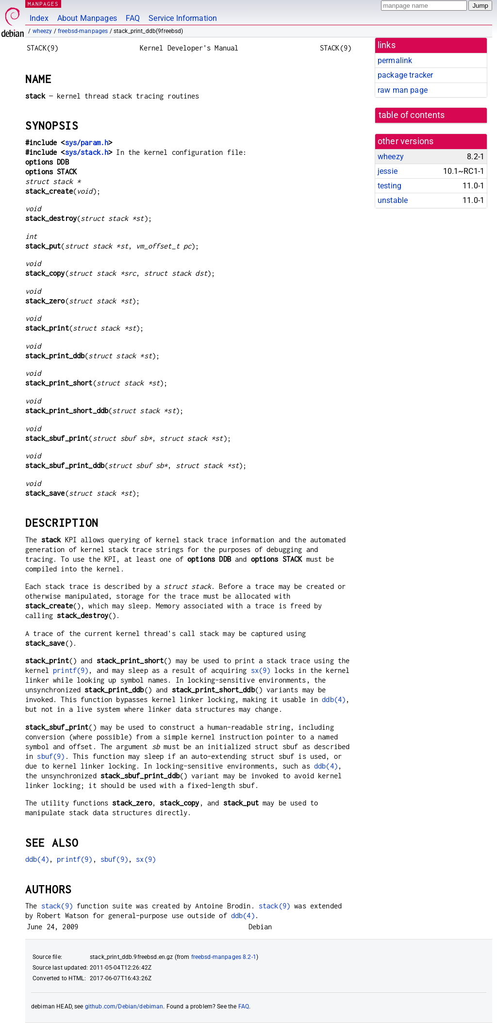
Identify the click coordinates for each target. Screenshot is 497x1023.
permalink (395, 60)
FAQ (133, 18)
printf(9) (70, 670)
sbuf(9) (51, 756)
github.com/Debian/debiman (124, 1006)
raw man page (403, 90)
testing (389, 185)
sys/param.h (87, 142)
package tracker (405, 75)
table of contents (412, 115)
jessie (388, 171)
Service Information (183, 18)
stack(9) (57, 906)
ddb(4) (334, 699)
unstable (393, 200)
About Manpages (87, 18)
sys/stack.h (87, 152)
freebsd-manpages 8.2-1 (223, 957)
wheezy (42, 31)
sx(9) (261, 670)
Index (39, 18)
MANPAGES (43, 3)
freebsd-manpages (83, 31)
